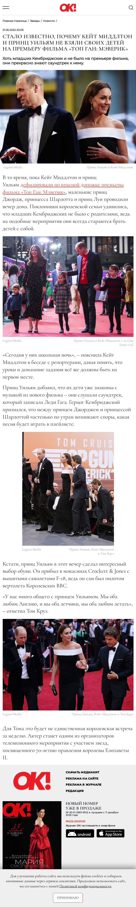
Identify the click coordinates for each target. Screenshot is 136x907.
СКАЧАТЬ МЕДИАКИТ (82, 772)
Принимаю (68, 898)
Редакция (75, 791)
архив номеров (75, 821)
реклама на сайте (82, 778)
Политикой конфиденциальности (85, 886)
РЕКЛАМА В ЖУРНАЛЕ (83, 784)
